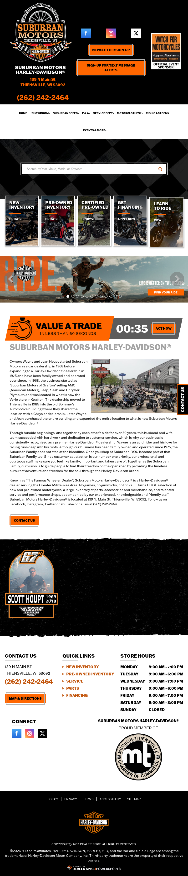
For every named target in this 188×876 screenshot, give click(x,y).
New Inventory (82, 666)
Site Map (134, 799)
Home (23, 113)
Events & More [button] (94, 130)
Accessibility (110, 799)
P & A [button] (85, 113)
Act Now (163, 328)
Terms (88, 799)
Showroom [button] (40, 113)
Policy (52, 799)
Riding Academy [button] (157, 113)
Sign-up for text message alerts (111, 67)
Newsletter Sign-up (111, 50)
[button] (11, 279)
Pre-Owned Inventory (90, 673)
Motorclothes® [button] (129, 113)
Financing (77, 695)
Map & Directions (25, 698)
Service (74, 681)
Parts (72, 688)
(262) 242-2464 (29, 681)
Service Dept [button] (103, 113)
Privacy (70, 799)
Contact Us (24, 520)
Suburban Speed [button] (65, 113)
